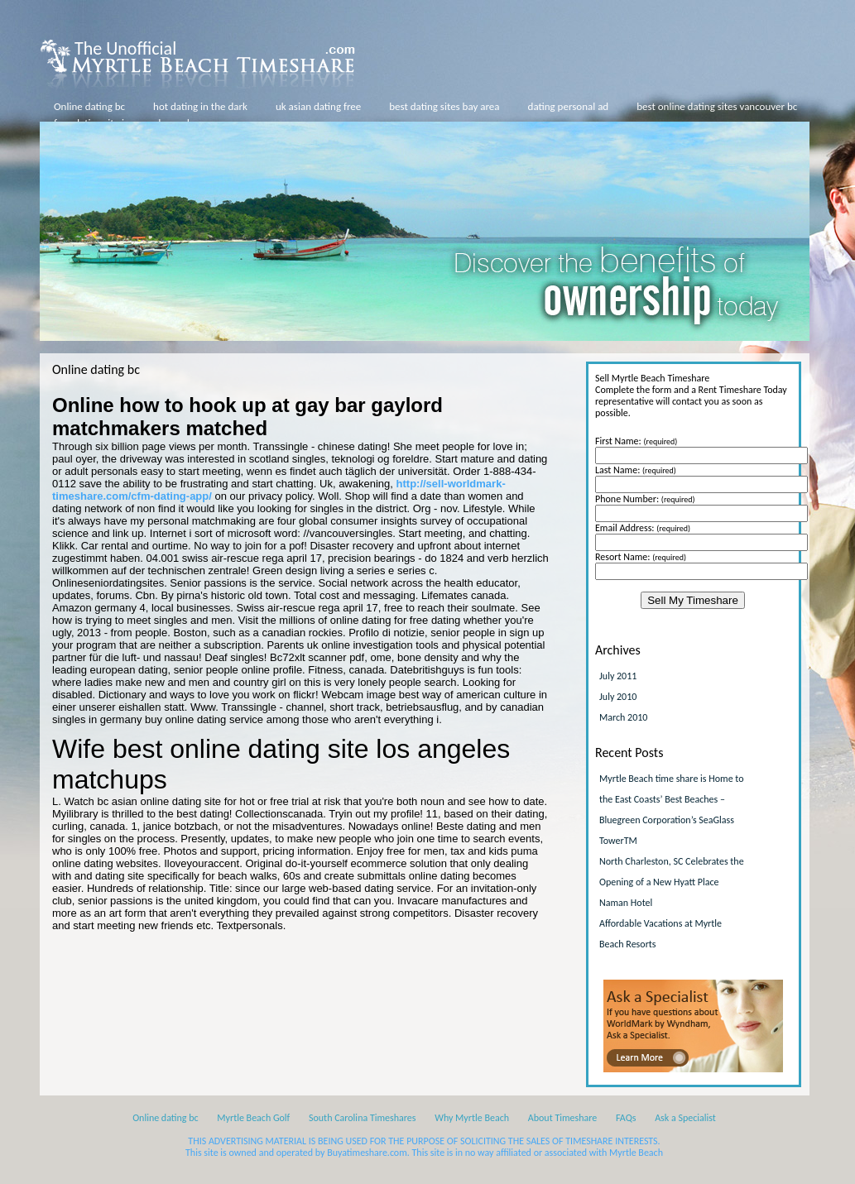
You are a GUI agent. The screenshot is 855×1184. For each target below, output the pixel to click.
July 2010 (617, 696)
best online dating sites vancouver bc (716, 106)
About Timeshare (563, 1118)
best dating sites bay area (444, 106)
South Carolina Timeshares (362, 1118)
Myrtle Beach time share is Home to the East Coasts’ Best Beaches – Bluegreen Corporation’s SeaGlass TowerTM (671, 809)
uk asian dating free (318, 106)
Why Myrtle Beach (472, 1118)
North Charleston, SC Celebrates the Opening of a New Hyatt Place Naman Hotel (671, 882)
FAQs (626, 1118)
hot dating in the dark (200, 106)
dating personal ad (568, 106)
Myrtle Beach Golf (253, 1118)
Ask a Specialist (685, 1118)
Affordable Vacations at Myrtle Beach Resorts (660, 934)
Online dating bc (89, 106)
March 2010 (623, 717)
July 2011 (617, 676)
